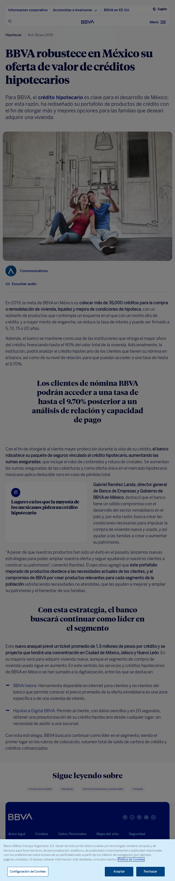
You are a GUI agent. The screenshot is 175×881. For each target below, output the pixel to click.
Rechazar (150, 871)
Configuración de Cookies (28, 871)
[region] (87, 860)
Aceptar (119, 871)
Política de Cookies (131, 859)
